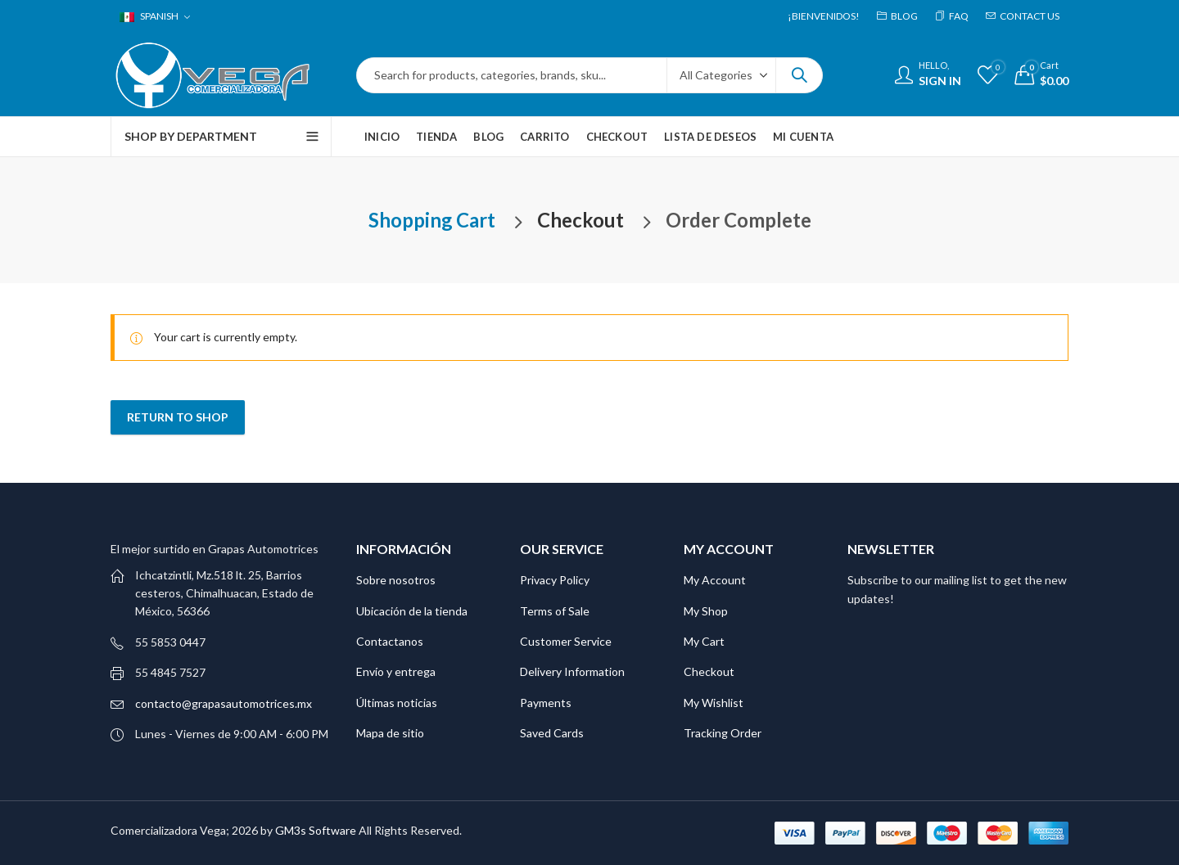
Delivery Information (572, 671)
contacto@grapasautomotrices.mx (223, 703)
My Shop (706, 611)
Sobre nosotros (396, 580)
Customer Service (566, 641)
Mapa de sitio (390, 733)
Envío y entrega (396, 671)
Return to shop (177, 417)
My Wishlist (713, 703)
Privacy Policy (555, 580)
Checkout (709, 671)
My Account (715, 580)
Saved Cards (552, 733)
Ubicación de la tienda (412, 611)
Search (799, 75)
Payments (545, 703)
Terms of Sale (555, 611)
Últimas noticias (396, 703)
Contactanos (389, 641)
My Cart (704, 641)
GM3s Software (317, 830)
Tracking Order (722, 733)
